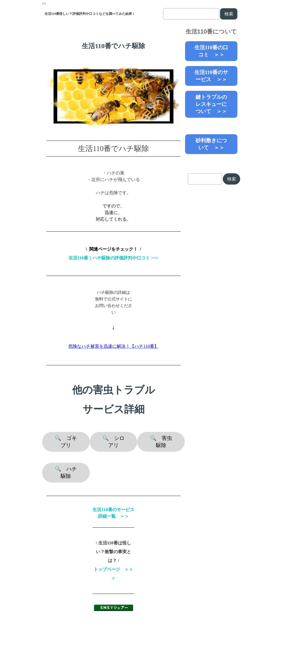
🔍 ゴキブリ (66, 441)
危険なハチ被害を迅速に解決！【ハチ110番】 (113, 346)
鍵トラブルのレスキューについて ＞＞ (211, 104)
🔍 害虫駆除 (161, 441)
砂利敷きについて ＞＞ (211, 144)
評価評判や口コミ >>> (136, 258)
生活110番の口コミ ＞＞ (211, 51)
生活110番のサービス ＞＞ (211, 75)
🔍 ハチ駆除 (66, 472)
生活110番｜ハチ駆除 (89, 258)
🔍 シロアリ (113, 441)
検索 (228, 14)
